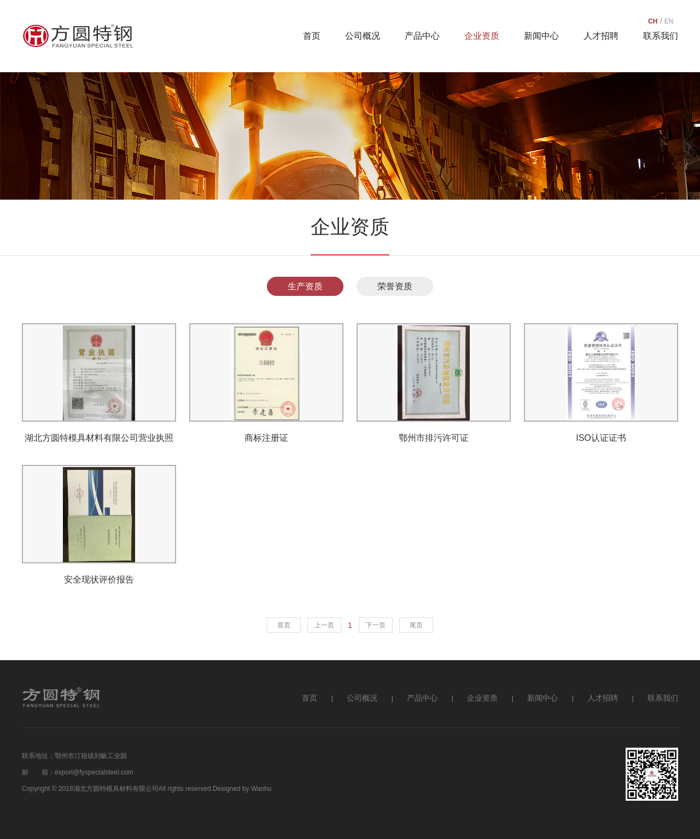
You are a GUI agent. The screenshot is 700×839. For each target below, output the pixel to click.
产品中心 (422, 35)
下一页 (376, 625)
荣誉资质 (394, 286)
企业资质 (481, 35)
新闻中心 (541, 35)
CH (652, 21)
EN (669, 21)
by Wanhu (257, 789)
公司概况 (362, 35)
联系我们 (660, 35)
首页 (311, 35)
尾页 (416, 625)
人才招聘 (601, 35)
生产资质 (305, 286)
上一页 (324, 625)
